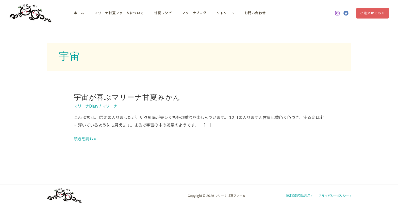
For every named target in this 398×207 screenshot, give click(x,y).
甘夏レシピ (159, 13)
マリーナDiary (87, 106)
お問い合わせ (246, 13)
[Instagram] (337, 13)
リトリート (218, 13)
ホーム (79, 13)
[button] (372, 13)
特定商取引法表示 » (299, 196)
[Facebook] (346, 13)
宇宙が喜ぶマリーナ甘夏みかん (127, 97)
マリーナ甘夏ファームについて (117, 13)
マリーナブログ (189, 13)
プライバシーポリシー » (335, 196)
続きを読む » (85, 139)
